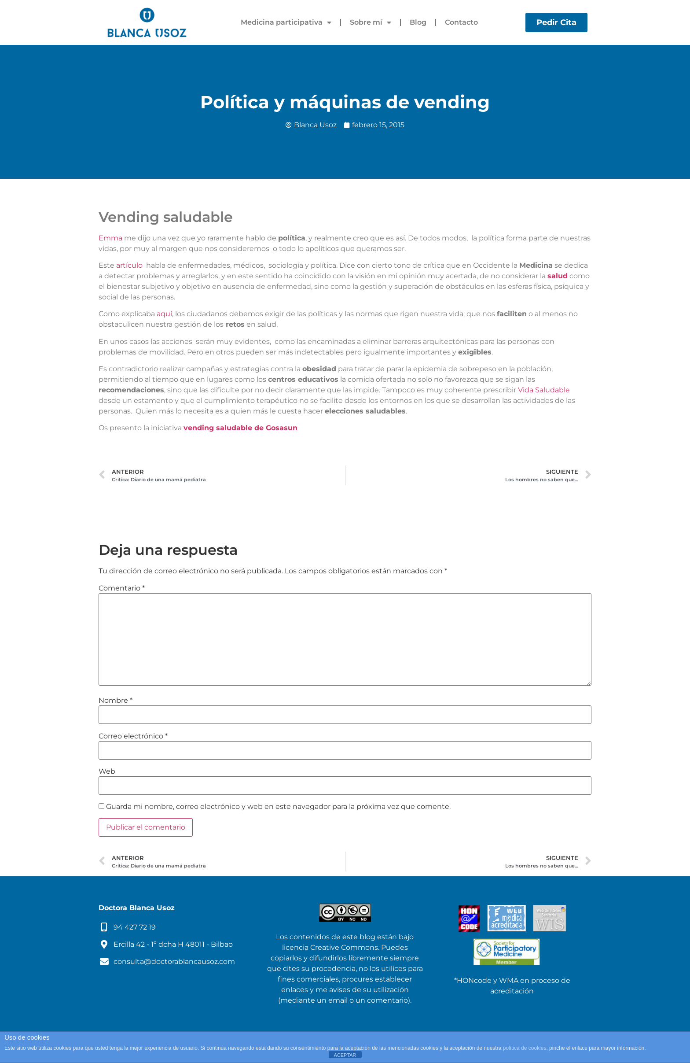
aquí (164, 314)
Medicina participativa (286, 22)
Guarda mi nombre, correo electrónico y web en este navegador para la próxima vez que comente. (278, 806)
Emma (110, 238)
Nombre (115, 700)
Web (107, 771)
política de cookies (525, 1048)
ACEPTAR (345, 1055)
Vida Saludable (544, 390)
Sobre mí (370, 22)
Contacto (461, 22)
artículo (129, 265)
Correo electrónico (133, 736)
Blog (418, 22)
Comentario (122, 588)
